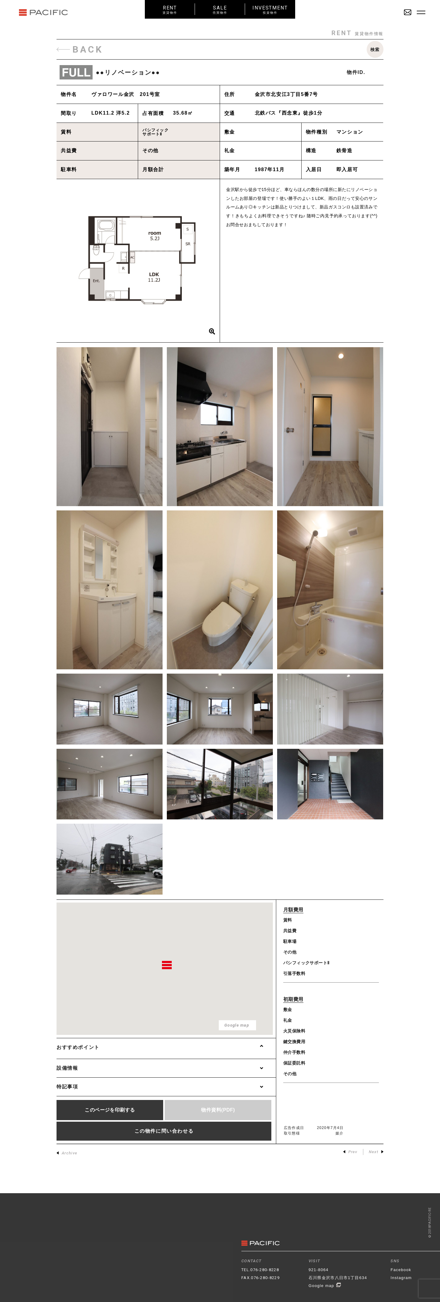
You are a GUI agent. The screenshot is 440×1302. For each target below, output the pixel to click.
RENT (170, 9)
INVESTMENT (270, 9)
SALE (220, 9)
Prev (350, 1152)
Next (376, 1152)
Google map (325, 1285)
